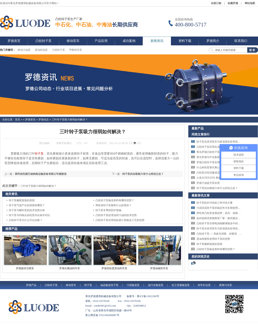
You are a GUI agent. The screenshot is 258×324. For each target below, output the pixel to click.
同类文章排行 (201, 134)
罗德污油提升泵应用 (208, 182)
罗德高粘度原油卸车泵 (114, 268)
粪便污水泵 (225, 285)
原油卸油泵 (41, 49)
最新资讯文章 (201, 195)
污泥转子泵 (58, 49)
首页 (17, 119)
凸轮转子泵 (51, 285)
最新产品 (198, 128)
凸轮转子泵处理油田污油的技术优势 (116, 215)
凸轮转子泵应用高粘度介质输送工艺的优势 (119, 220)
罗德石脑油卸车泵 (69, 268)
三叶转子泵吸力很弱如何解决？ (70, 119)
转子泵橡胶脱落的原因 (22, 200)
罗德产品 (31, 285)
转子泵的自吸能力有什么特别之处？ (143, 173)
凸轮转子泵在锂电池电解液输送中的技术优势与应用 (226, 223)
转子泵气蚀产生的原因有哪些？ (27, 205)
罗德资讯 (30, 119)
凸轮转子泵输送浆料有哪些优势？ (114, 200)
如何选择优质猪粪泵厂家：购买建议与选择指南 (224, 218)
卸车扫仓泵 (204, 285)
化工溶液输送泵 (181, 285)
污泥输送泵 (133, 285)
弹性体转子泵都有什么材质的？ (113, 205)
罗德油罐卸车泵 (159, 268)
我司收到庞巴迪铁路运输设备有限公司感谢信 (40, 173)
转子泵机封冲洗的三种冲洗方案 (215, 202)
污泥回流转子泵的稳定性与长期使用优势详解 (222, 207)
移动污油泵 (24, 49)
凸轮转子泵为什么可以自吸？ (25, 220)
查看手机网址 (64, 143)
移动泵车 (71, 285)
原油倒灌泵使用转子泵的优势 (213, 238)
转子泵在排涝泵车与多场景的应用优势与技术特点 (225, 141)
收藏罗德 (233, 3)
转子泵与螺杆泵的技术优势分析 (27, 210)
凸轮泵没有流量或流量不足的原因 (216, 172)
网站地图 (250, 3)
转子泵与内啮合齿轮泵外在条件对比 (29, 215)
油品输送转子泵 (109, 285)
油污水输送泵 (155, 285)
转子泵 (39, 153)
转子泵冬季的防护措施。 (109, 210)
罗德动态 (43, 119)
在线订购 (216, 3)
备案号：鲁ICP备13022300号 (143, 296)
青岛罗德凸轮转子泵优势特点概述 (216, 152)
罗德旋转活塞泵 (25, 268)
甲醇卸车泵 (75, 49)
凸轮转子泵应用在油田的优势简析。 (217, 146)
